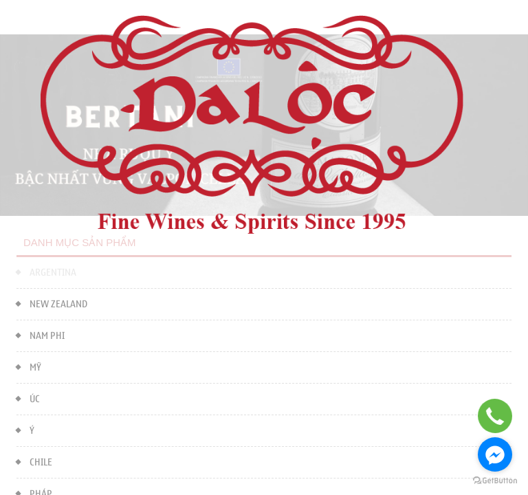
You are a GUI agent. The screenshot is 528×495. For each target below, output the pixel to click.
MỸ (28, 366)
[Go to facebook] (495, 454)
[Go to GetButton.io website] (495, 480)
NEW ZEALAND (51, 302)
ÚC (28, 397)
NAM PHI (40, 334)
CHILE (34, 461)
